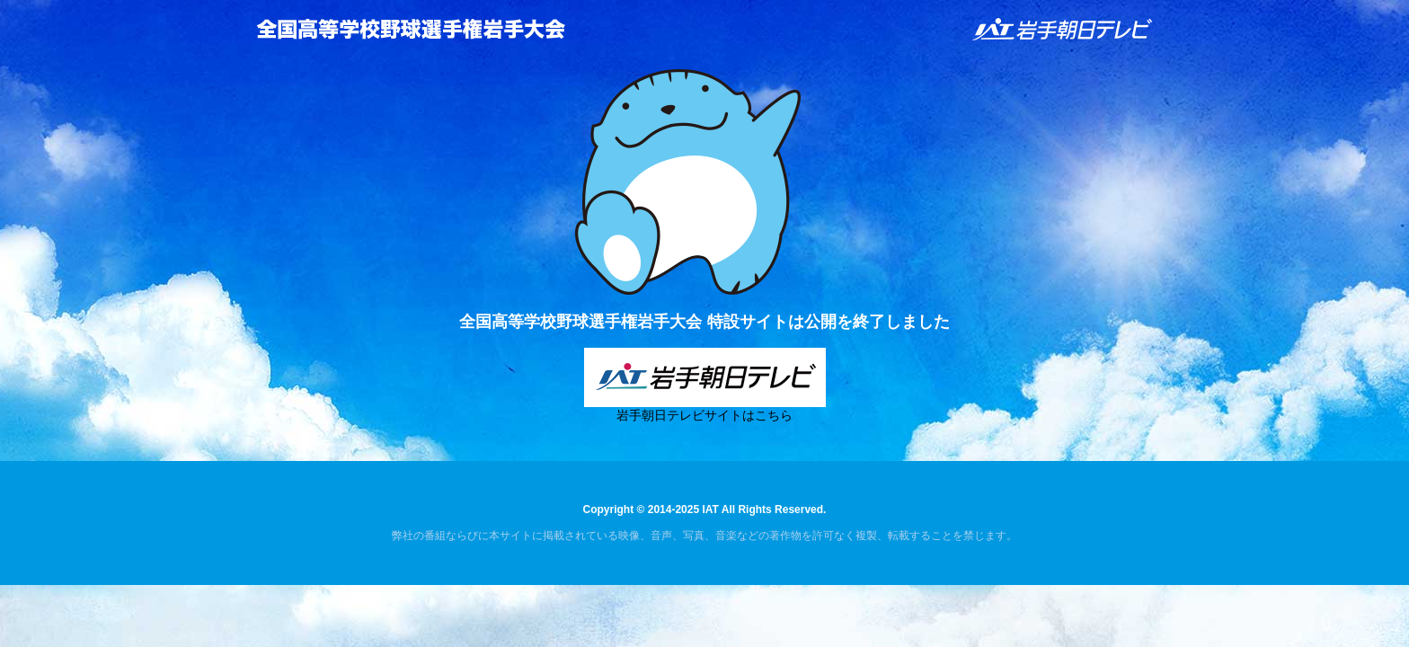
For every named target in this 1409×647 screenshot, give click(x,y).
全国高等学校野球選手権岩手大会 (410, 29)
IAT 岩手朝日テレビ (1063, 29)
